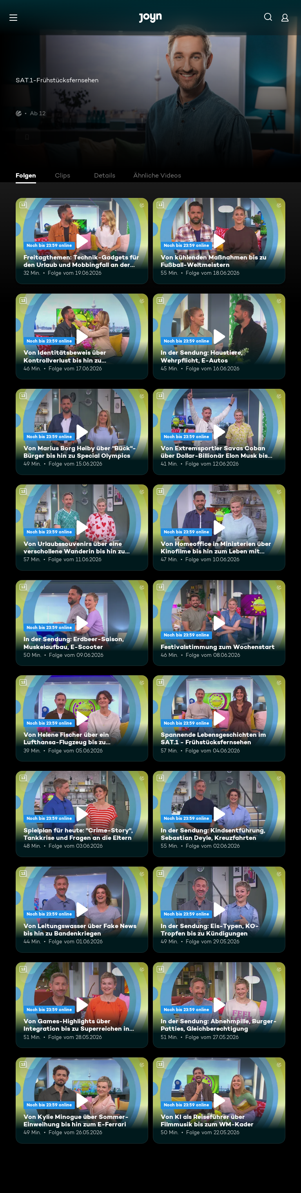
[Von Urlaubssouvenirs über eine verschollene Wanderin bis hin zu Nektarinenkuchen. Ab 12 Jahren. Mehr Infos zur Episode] (82, 527)
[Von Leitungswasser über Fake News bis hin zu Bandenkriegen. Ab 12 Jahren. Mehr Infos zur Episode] (82, 910)
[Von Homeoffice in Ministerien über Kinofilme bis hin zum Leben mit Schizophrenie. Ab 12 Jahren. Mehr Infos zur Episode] (219, 527)
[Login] (284, 17)
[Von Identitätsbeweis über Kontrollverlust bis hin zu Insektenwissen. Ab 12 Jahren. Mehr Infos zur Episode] (82, 337)
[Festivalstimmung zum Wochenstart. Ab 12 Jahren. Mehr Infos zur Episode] (219, 623)
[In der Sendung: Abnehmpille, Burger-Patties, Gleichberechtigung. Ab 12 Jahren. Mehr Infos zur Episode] (219, 1005)
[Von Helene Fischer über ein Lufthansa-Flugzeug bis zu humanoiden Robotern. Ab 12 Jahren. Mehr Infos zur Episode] (82, 718)
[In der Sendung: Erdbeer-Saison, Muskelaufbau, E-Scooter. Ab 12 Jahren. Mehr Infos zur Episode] (82, 623)
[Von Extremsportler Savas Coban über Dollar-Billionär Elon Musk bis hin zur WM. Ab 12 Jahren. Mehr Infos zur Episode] (219, 432)
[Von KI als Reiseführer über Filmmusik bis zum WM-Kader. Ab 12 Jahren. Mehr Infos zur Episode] (219, 1100)
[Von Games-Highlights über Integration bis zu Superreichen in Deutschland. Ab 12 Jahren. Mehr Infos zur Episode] (82, 1005)
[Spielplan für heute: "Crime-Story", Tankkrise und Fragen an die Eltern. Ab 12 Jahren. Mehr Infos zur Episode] (82, 814)
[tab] (28, 176)
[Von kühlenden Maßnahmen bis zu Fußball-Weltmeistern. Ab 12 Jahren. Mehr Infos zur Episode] (219, 241)
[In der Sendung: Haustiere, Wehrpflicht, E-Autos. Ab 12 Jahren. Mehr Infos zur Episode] (219, 337)
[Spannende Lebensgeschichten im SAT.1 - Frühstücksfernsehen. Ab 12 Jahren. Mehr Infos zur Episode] (219, 718)
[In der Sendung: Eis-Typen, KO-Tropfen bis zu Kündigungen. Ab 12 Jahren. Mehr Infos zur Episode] (219, 910)
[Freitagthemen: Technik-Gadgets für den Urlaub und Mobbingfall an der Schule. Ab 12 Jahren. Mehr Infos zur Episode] (82, 241)
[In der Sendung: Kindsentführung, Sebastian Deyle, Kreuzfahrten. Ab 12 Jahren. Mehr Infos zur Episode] (219, 814)
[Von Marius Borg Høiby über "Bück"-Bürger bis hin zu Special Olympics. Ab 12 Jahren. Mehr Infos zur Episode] (82, 432)
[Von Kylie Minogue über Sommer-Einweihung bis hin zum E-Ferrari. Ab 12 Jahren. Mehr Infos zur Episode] (82, 1100)
